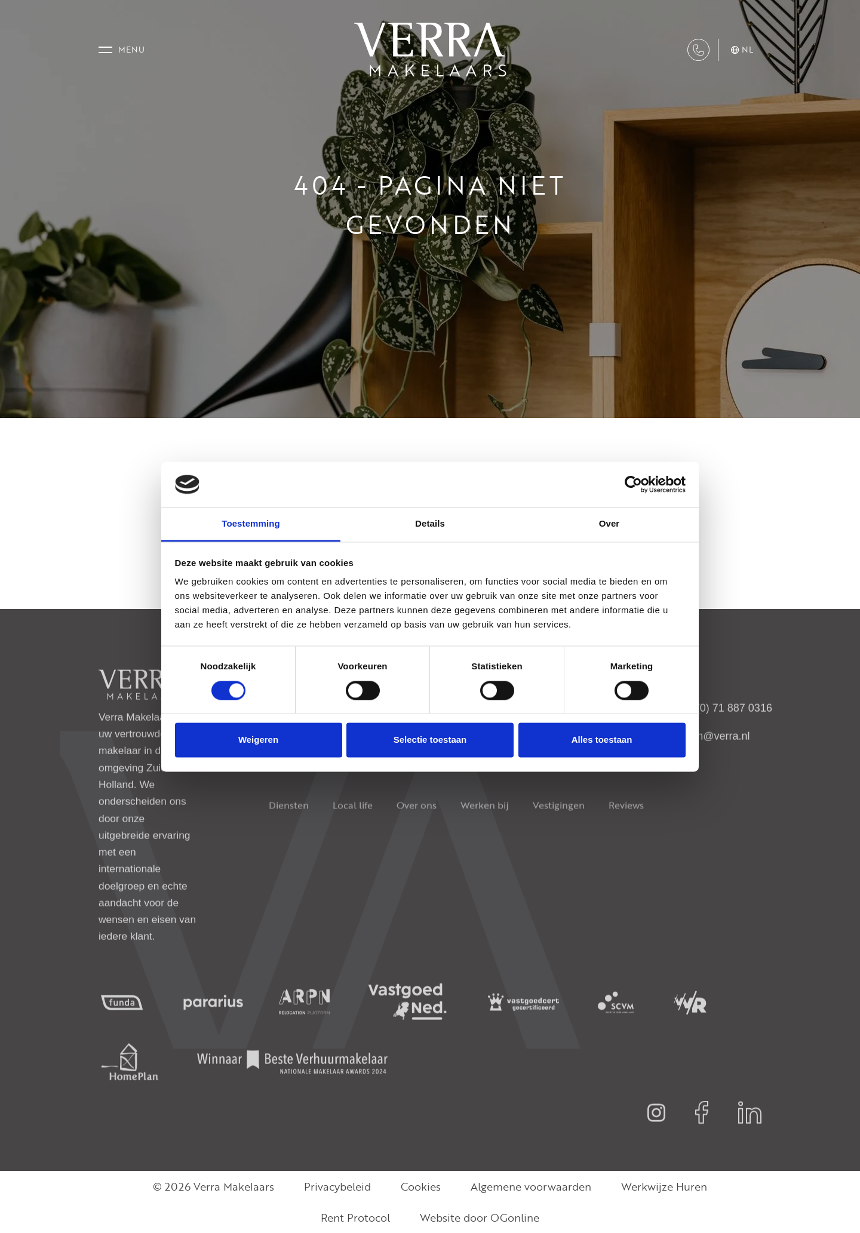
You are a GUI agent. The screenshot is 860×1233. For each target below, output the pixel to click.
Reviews (626, 833)
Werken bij (484, 833)
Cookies (421, 1186)
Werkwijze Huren (664, 1186)
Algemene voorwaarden (531, 1186)
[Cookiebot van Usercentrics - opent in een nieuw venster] (633, 484)
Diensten (289, 833)
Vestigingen (559, 833)
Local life (353, 833)
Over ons (417, 833)
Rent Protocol (355, 1217)
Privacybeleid (337, 1186)
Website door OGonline (479, 1217)
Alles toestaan (602, 740)
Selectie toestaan (430, 740)
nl (742, 50)
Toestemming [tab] (251, 524)
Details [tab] (430, 524)
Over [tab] (609, 524)
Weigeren (258, 740)
